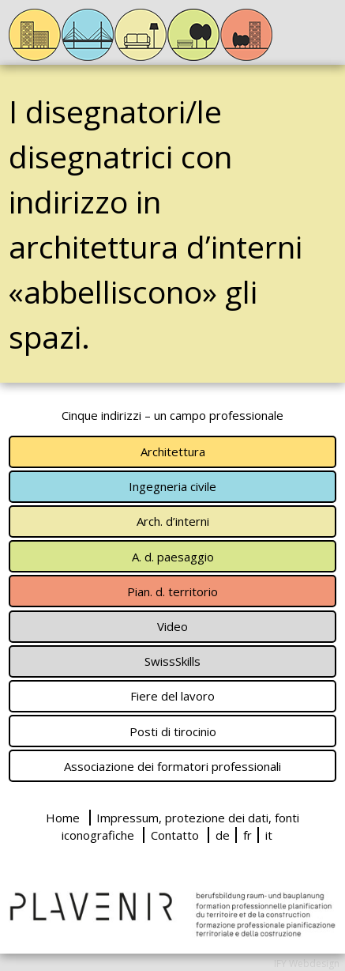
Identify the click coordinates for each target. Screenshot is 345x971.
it (268, 835)
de (223, 835)
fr (247, 835)
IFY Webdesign (306, 963)
